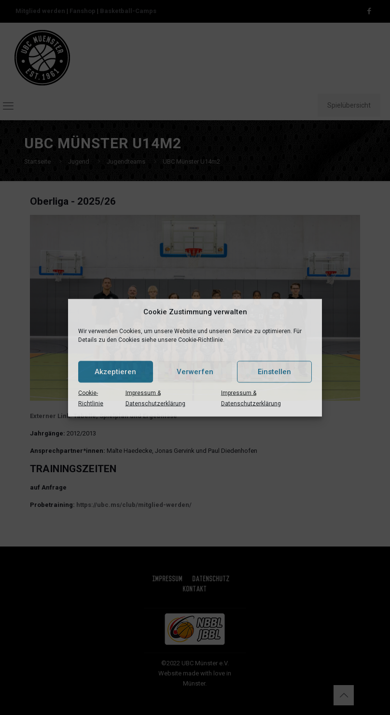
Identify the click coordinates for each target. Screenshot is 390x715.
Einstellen (274, 371)
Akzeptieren (115, 371)
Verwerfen (195, 371)
